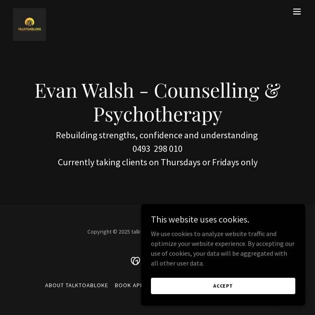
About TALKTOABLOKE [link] (76, 285)
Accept (223, 286)
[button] (297, 11)
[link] (29, 11)
